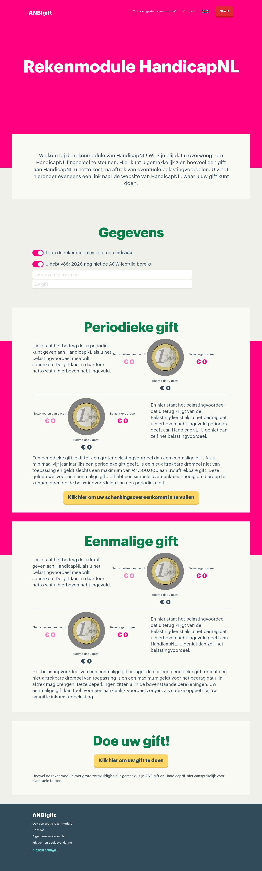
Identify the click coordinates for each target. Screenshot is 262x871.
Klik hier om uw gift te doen (131, 760)
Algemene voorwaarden (49, 836)
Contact (189, 11)
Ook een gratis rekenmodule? (155, 11)
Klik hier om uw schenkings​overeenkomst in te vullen (131, 497)
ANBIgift (40, 13)
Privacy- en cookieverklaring (52, 842)
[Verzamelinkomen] (131, 274)
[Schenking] (131, 284)
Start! (224, 11)
